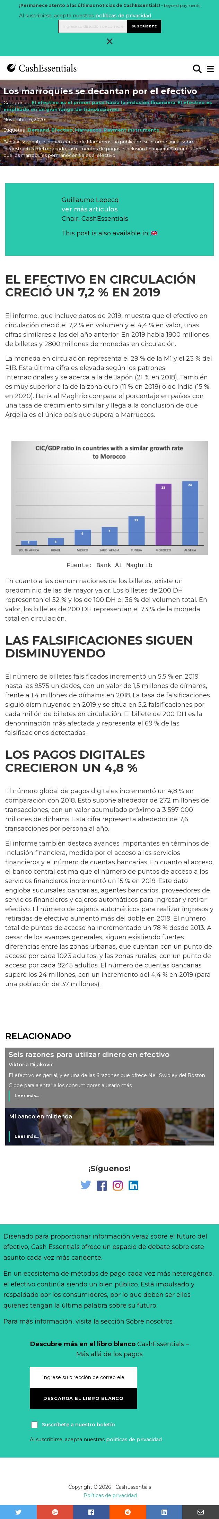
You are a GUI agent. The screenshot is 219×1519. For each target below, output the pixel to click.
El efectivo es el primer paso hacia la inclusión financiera (103, 102)
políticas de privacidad (123, 15)
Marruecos (88, 130)
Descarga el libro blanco (83, 1398)
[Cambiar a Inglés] (154, 233)
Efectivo (62, 130)
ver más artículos (89, 209)
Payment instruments (131, 130)
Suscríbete (144, 26)
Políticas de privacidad (110, 1495)
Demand (38, 130)
